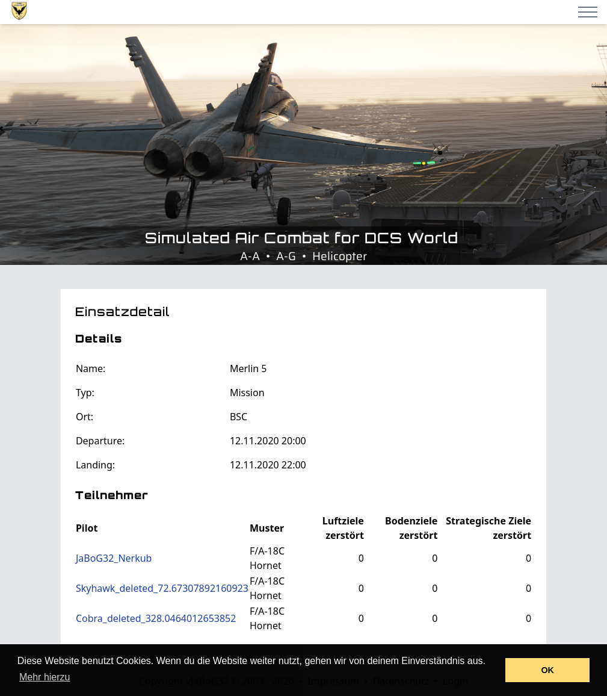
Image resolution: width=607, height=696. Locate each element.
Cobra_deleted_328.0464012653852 (156, 618)
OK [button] (547, 670)
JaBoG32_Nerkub (114, 558)
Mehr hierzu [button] (44, 677)
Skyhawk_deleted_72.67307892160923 (162, 588)
